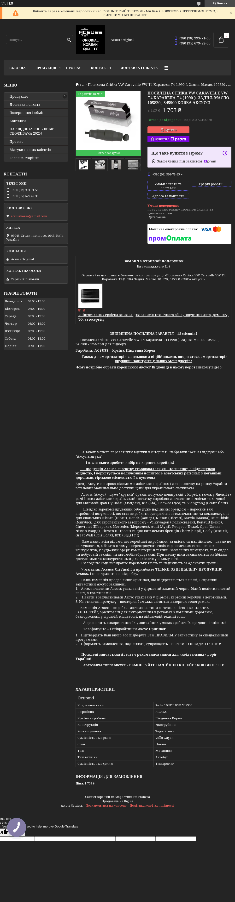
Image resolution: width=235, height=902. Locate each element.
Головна (17, 68)
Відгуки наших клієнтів (30, 150)
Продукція (45, 68)
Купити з (170, 139)
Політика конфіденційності (152, 805)
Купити (171, 130)
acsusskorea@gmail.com (29, 216)
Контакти (101, 68)
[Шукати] (69, 40)
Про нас (73, 68)
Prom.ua (144, 797)
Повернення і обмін (27, 113)
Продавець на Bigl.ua (117, 801)
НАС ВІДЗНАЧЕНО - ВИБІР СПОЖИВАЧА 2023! (32, 131)
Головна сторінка (25, 158)
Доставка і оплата (139, 68)
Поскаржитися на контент (106, 805)
